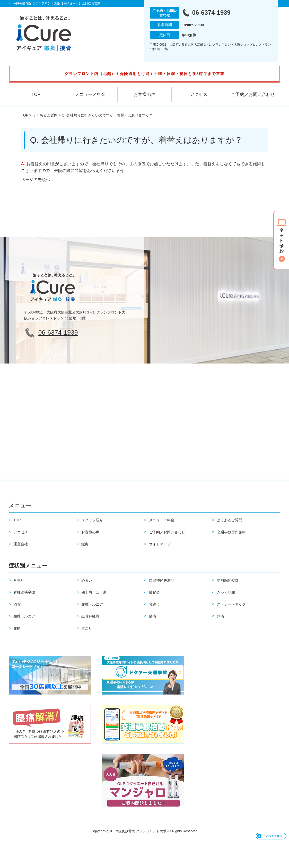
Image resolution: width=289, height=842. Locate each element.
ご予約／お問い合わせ (253, 94)
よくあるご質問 (45, 115)
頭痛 (220, 616)
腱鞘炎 (154, 592)
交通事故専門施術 (231, 532)
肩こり (86, 628)
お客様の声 (144, 94)
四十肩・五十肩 (94, 592)
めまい (86, 580)
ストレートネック (231, 604)
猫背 (17, 604)
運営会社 (20, 544)
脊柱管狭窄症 (24, 592)
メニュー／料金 (90, 94)
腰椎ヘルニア (92, 604)
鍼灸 (85, 544)
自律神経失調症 (161, 580)
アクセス (198, 94)
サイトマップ (160, 544)
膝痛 (152, 616)
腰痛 (17, 628)
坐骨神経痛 (90, 616)
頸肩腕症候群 (228, 580)
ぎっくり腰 (226, 592)
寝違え (154, 604)
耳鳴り (18, 580)
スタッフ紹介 (92, 520)
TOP (35, 94)
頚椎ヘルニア (24, 616)
